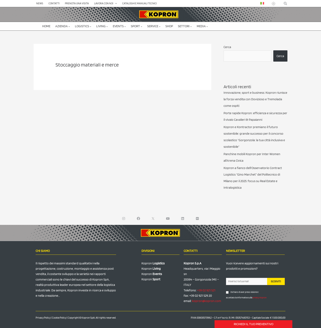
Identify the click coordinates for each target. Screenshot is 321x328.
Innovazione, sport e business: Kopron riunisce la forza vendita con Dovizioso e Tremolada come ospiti (255, 99)
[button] (285, 3)
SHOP (169, 26)
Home (46, 26)
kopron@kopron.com (206, 301)
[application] (115, 3)
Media (202, 26)
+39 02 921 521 (206, 290)
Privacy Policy (43, 317)
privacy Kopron (260, 297)
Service (153, 26)
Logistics (83, 26)
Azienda (62, 26)
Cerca (227, 47)
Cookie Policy (59, 317)
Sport (136, 26)
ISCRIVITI (276, 281)
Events (119, 26)
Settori (185, 26)
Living (102, 26)
